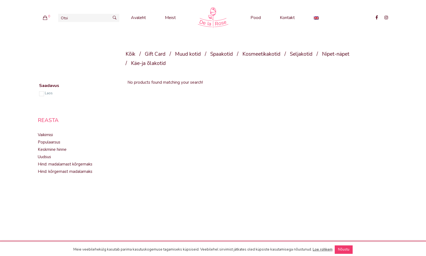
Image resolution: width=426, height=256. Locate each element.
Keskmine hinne (52, 149)
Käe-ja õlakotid (148, 63)
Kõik (130, 54)
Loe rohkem (323, 249)
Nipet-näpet (335, 54)
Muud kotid (188, 54)
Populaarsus (49, 142)
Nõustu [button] (343, 249)
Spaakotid (221, 54)
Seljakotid (301, 54)
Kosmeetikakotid (261, 54)
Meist (170, 18)
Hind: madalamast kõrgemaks (65, 164)
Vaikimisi (45, 135)
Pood (255, 18)
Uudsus (44, 157)
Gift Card (155, 54)
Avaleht (138, 18)
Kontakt (287, 18)
